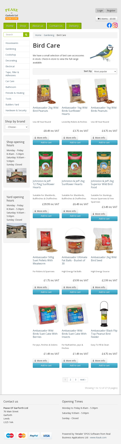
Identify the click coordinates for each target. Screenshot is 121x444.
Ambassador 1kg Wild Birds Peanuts (103, 109)
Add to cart (46, 142)
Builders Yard (12, 104)
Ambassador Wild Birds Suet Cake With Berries (45, 334)
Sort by (88, 71)
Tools (8, 98)
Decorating (11, 60)
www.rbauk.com (98, 437)
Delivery (74, 26)
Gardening (11, 48)
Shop (23, 26)
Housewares (12, 42)
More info (41, 137)
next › (83, 379)
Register (111, 10)
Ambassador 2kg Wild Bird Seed (103, 258)
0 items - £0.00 (106, 18)
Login (100, 10)
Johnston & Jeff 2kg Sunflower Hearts (73, 182)
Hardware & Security (16, 110)
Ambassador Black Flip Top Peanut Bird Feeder (104, 334)
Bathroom (11, 87)
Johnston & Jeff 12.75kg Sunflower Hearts (44, 184)
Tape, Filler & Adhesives (12, 74)
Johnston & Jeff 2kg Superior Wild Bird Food (102, 184)
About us (37, 26)
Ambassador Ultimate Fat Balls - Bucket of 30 (74, 260)
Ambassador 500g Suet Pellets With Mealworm (43, 260)
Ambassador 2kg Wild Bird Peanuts (45, 109)
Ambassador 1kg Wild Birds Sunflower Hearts (74, 111)
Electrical (10, 66)
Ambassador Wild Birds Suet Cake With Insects (74, 334)
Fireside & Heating (15, 92)
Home (9, 26)
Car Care (10, 81)
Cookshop (11, 54)
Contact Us (56, 26)
